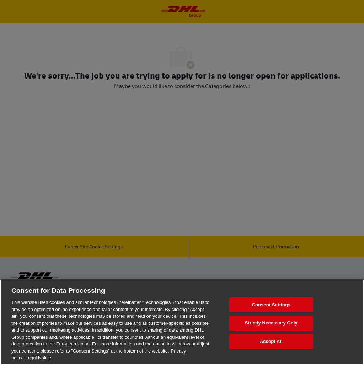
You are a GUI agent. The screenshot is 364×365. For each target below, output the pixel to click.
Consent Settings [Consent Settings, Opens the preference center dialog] (271, 304)
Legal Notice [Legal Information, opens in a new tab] (38, 357)
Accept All (271, 341)
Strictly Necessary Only (271, 323)
